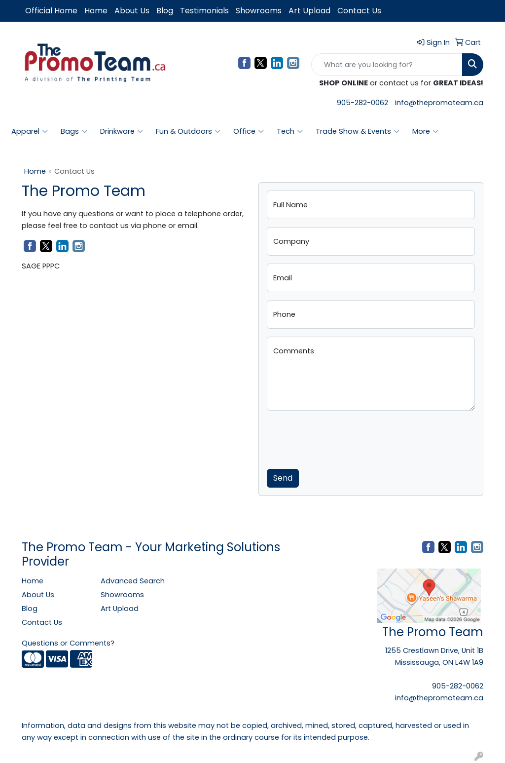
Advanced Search (133, 581)
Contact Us (359, 10)
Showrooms (259, 10)
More (425, 131)
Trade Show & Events (357, 131)
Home (96, 10)
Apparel (29, 131)
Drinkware (121, 131)
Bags (74, 131)
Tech (290, 131)
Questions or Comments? (68, 643)
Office (248, 131)
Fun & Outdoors (188, 131)
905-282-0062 (362, 103)
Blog (164, 10)
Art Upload (309, 10)
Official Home (51, 10)
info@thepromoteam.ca (439, 103)
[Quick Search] (387, 64)
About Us (131, 10)
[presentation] (342, 438)
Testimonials (204, 10)
